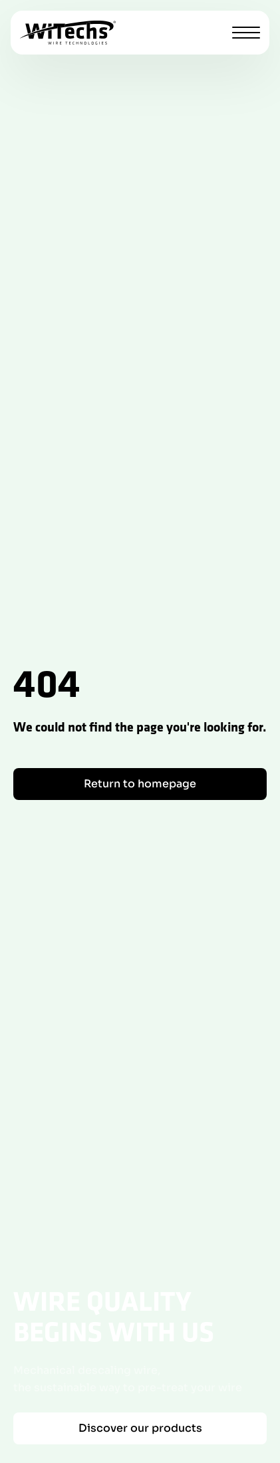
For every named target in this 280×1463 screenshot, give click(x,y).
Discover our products (140, 1428)
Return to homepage (140, 784)
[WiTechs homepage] (68, 33)
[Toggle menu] (246, 33)
